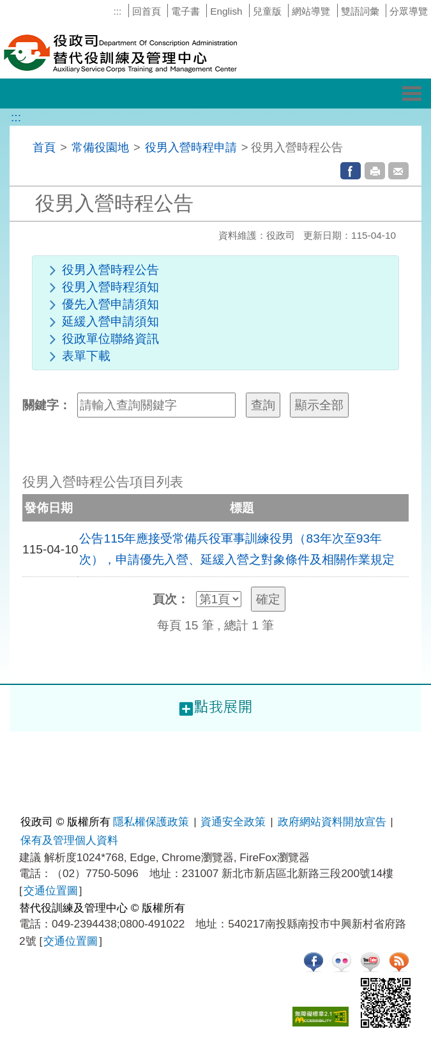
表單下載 (86, 356)
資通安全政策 (233, 821)
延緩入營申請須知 (110, 321)
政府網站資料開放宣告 (332, 821)
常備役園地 (100, 147)
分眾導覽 (408, 11)
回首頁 (146, 11)
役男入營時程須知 (110, 287)
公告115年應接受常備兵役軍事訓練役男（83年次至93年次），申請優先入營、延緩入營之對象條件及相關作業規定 (237, 549)
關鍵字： (46, 405)
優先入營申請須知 (110, 304)
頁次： (171, 599)
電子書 (185, 11)
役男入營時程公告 (110, 269)
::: (117, 11)
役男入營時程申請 (191, 147)
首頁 (44, 147)
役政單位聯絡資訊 (110, 338)
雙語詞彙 (360, 11)
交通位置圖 (51, 890)
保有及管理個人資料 (69, 840)
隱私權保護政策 (151, 821)
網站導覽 (311, 11)
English (226, 11)
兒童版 (267, 11)
